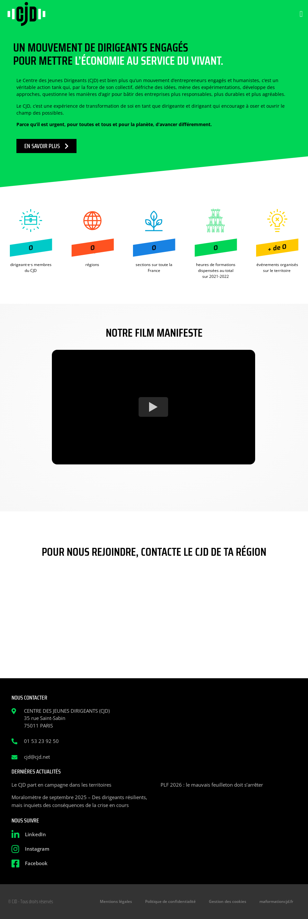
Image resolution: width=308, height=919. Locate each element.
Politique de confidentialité (170, 901)
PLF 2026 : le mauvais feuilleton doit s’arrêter (212, 784)
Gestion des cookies (227, 901)
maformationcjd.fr (276, 901)
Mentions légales (116, 901)
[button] (301, 14)
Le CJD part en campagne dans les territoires (61, 784)
